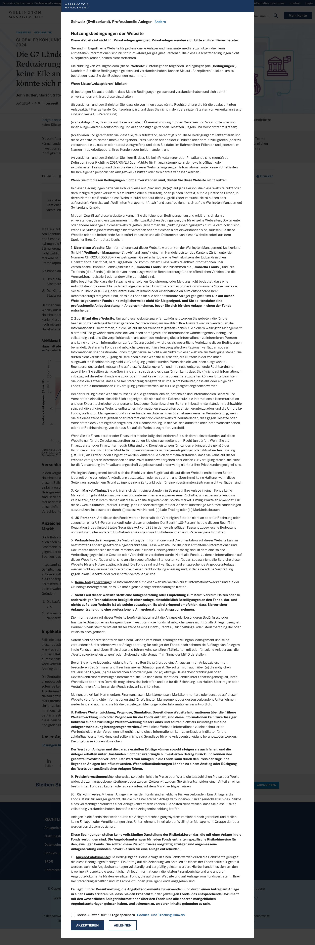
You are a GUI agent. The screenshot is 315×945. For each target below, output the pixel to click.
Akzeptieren (87, 925)
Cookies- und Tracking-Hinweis (161, 915)
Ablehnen (122, 925)
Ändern (160, 22)
